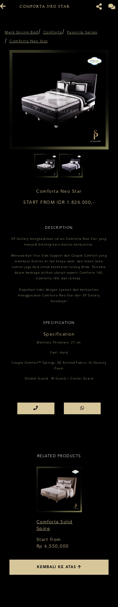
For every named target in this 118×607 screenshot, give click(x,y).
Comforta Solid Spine (55, 525)
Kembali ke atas (59, 567)
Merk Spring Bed (21, 32)
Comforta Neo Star (28, 41)
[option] (59, 99)
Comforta (52, 32)
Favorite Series (82, 32)
